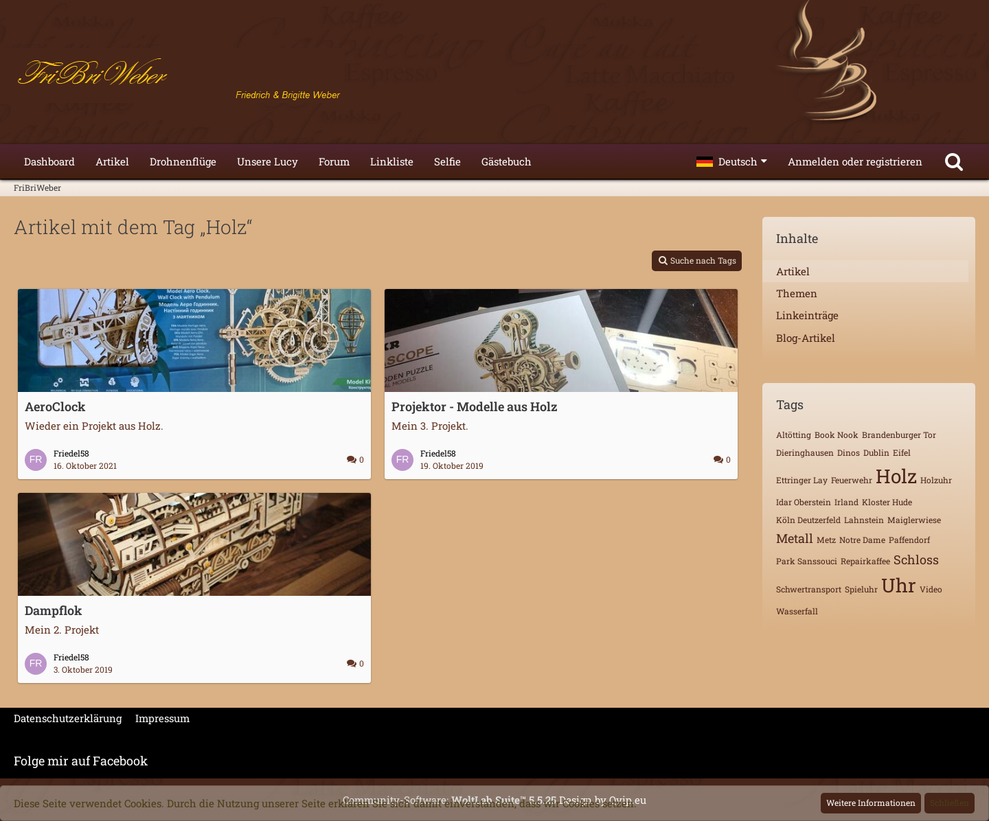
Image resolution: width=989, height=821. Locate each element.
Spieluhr (861, 588)
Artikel (793, 271)
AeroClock (55, 406)
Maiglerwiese (914, 519)
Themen (796, 293)
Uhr (898, 585)
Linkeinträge (807, 315)
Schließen (949, 802)
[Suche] (954, 161)
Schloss (916, 559)
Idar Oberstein (803, 501)
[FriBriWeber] (494, 75)
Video (931, 588)
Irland (846, 501)
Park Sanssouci (806, 560)
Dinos (848, 452)
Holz (896, 476)
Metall (794, 538)
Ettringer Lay (802, 479)
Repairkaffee (865, 560)
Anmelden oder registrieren (855, 161)
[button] (731, 161)
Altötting (793, 434)
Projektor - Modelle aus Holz (474, 406)
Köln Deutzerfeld (808, 519)
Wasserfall (797, 610)
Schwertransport (808, 588)
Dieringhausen (805, 452)
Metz (826, 539)
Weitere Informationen (871, 802)
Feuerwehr (851, 479)
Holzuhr (936, 479)
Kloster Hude (887, 501)
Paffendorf (909, 539)
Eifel (902, 452)
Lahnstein (864, 519)
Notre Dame (862, 539)
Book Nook (837, 434)
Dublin (876, 452)
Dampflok (53, 610)
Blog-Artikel (805, 338)
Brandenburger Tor (899, 434)
